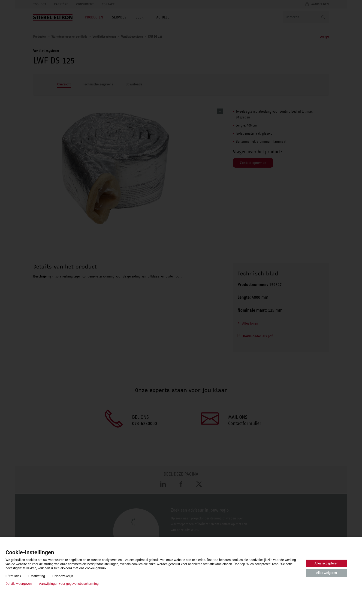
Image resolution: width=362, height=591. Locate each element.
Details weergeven (19, 583)
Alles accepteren (326, 563)
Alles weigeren (326, 573)
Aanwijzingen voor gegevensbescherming (69, 583)
